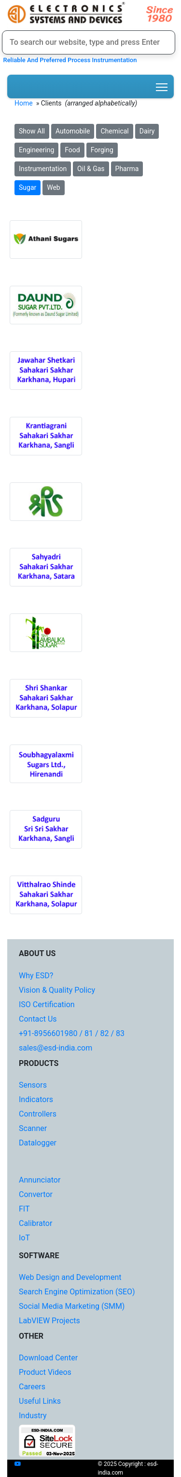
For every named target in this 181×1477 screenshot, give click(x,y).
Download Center (48, 1357)
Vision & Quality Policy (57, 990)
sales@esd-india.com (55, 1047)
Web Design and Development (70, 1277)
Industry (33, 1415)
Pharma (127, 169)
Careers (32, 1386)
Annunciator (39, 1179)
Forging (102, 150)
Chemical (114, 131)
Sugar (27, 187)
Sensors (33, 1085)
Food (72, 150)
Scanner (33, 1128)
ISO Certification (47, 1004)
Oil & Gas (90, 169)
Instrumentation (43, 169)
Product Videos (45, 1372)
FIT (24, 1208)
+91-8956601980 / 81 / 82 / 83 (72, 1033)
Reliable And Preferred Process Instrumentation (68, 60)
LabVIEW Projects (49, 1320)
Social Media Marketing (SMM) (72, 1306)
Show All (32, 131)
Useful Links (40, 1401)
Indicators (36, 1099)
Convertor (36, 1194)
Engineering (36, 150)
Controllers (37, 1113)
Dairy (147, 131)
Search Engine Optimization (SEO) (77, 1291)
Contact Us (38, 1019)
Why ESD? (36, 975)
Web (53, 187)
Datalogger (37, 1142)
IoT (24, 1237)
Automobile (73, 131)
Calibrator (35, 1223)
